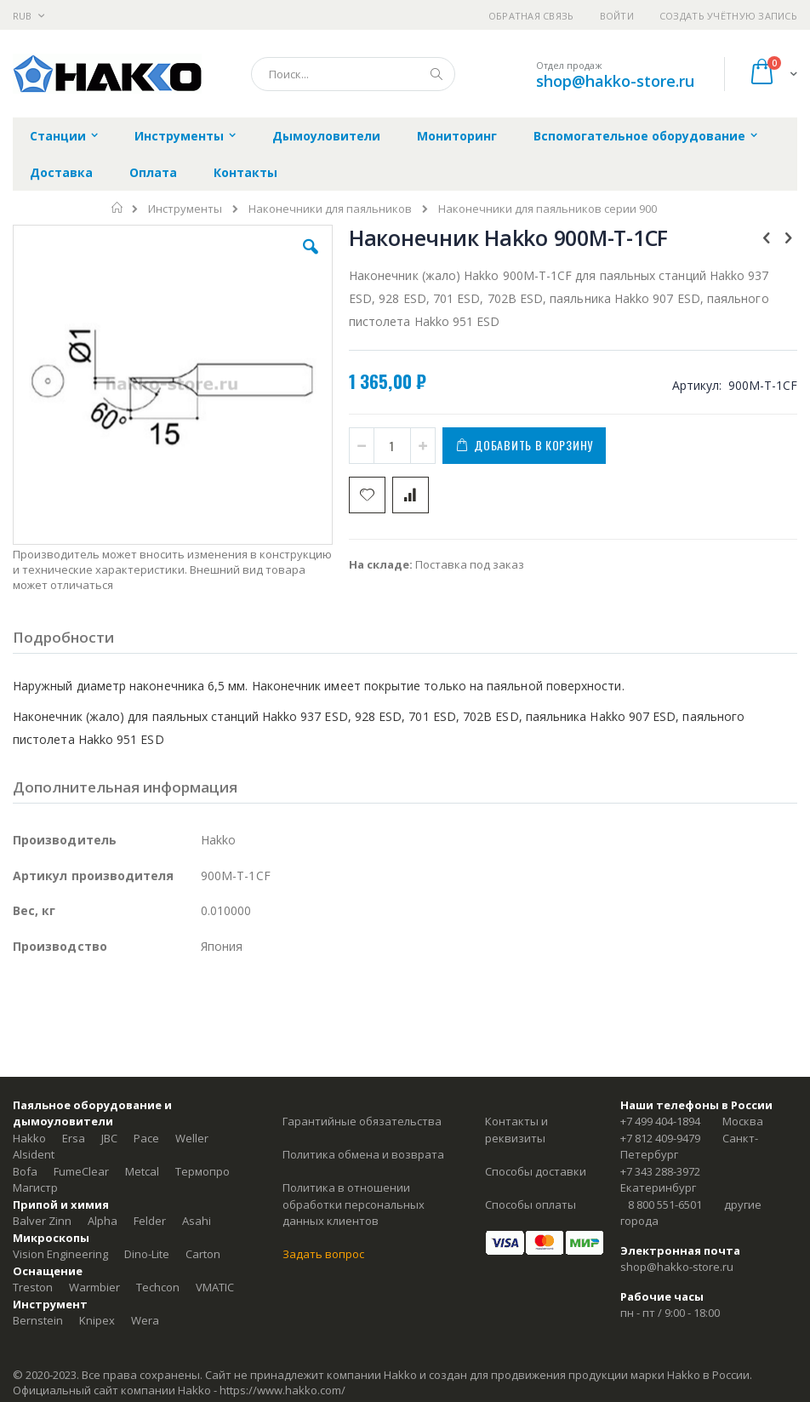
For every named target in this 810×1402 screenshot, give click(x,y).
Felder (150, 1220)
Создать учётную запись (728, 15)
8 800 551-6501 (665, 1204)
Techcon (158, 1287)
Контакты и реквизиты (516, 1129)
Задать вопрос (323, 1254)
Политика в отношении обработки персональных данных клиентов (353, 1204)
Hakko (29, 1138)
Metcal (142, 1171)
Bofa (25, 1171)
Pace (146, 1138)
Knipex (97, 1320)
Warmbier (94, 1287)
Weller (191, 1138)
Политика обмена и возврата (363, 1154)
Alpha (102, 1220)
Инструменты (185, 209)
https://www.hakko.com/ (282, 1390)
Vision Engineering (60, 1254)
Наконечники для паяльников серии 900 (547, 209)
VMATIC (215, 1287)
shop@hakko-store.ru (615, 81)
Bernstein (38, 1320)
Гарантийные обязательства (362, 1121)
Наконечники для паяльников (330, 209)
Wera (145, 1320)
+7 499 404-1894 (660, 1121)
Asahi (196, 1220)
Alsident (33, 1154)
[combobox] (353, 74)
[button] (310, 260)
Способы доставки (535, 1171)
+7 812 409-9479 (660, 1138)
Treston (33, 1287)
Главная (117, 207)
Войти (617, 15)
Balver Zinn (42, 1220)
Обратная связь (531, 15)
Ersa (73, 1138)
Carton (202, 1254)
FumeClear (81, 1171)
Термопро (202, 1171)
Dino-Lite (146, 1254)
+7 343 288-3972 (660, 1171)
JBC (109, 1138)
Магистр (35, 1187)
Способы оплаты (530, 1204)
